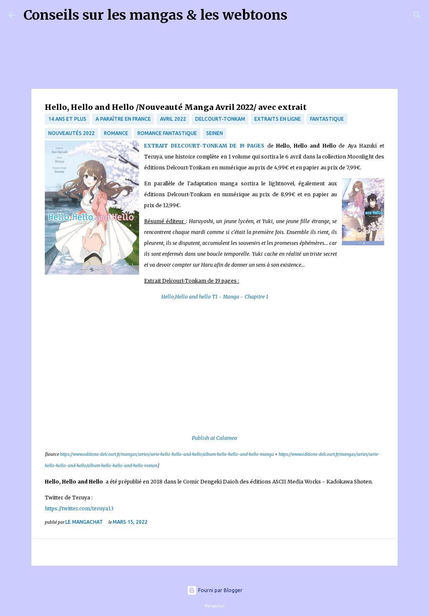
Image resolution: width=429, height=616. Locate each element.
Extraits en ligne (277, 119)
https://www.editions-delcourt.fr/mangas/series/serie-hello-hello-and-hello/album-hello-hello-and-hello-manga (167, 454)
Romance (116, 133)
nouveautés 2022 (71, 133)
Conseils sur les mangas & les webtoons (155, 15)
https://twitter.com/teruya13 (79, 508)
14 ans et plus (67, 119)
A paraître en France (123, 119)
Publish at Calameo (214, 438)
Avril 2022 (173, 119)
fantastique (327, 119)
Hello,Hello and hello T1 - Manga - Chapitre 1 (214, 297)
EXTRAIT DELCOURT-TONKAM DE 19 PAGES (204, 146)
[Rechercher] (299, 15)
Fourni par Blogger (215, 590)
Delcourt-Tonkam (220, 119)
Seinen (214, 133)
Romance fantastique (167, 133)
